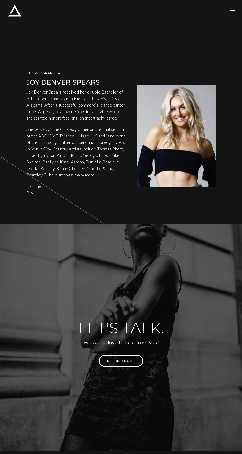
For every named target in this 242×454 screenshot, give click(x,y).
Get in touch (121, 361)
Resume (33, 186)
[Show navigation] (231, 10)
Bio (29, 192)
